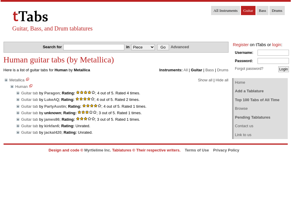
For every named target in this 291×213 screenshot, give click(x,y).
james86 (52, 119)
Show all (205, 80)
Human (21, 86)
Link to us (243, 135)
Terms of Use (197, 150)
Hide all (222, 80)
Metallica (17, 80)
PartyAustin (55, 106)
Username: (244, 53)
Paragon (52, 93)
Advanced (180, 47)
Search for (53, 47)
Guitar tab (29, 93)
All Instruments (225, 10)
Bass (262, 10)
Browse (241, 108)
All (186, 70)
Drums (277, 10)
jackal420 (53, 132)
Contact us (244, 126)
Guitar (248, 10)
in (128, 47)
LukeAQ (51, 99)
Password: (244, 61)
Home (240, 82)
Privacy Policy (226, 150)
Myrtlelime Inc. (97, 150)
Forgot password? (249, 69)
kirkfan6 (51, 126)
